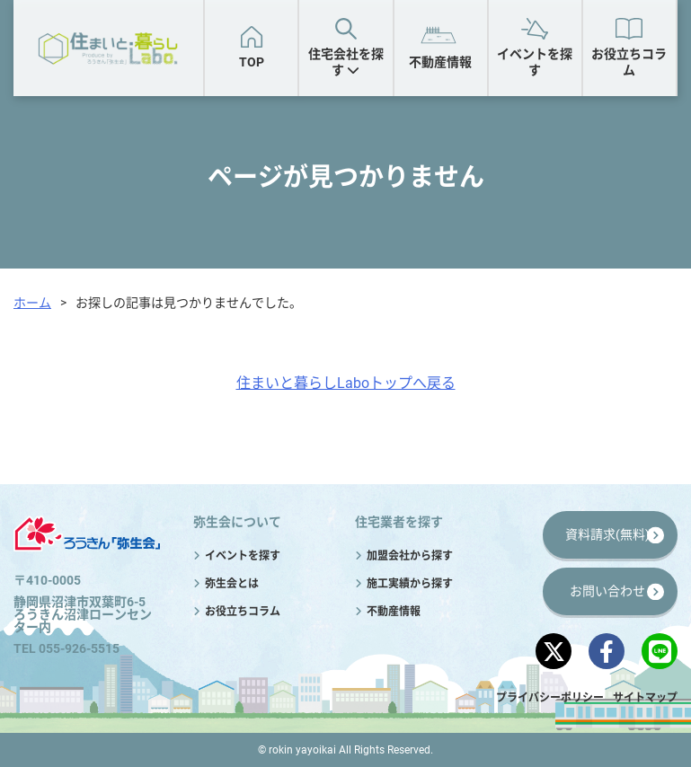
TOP (251, 62)
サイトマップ (645, 698)
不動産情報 (440, 62)
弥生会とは (232, 583)
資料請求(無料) (607, 534)
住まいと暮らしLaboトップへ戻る (346, 383)
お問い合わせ (607, 591)
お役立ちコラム (629, 62)
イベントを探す (534, 62)
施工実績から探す (410, 583)
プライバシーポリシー (550, 698)
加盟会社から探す (410, 556)
